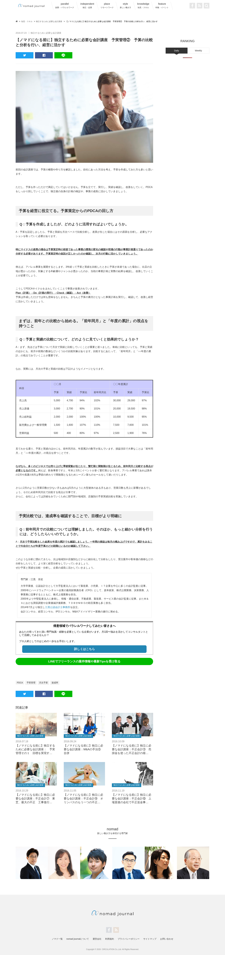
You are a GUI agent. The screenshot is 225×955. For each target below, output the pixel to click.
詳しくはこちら (84, 649)
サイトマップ (149, 938)
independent (87, 6)
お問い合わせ (166, 938)
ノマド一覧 (57, 938)
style (125, 6)
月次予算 (43, 682)
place (107, 6)
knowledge (143, 6)
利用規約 (109, 938)
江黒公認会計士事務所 (57, 607)
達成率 (55, 682)
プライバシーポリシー (129, 938)
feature (162, 6)
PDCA (20, 682)
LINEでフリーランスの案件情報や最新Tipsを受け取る (84, 661)
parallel (64, 6)
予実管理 (31, 682)
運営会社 (97, 938)
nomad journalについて (77, 938)
